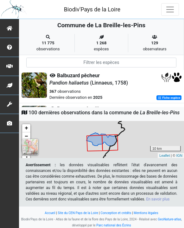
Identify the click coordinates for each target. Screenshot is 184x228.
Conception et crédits (116, 213)
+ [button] (26, 128)
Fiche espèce (169, 97)
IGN (179, 155)
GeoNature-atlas (169, 219)
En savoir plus (157, 199)
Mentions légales (146, 213)
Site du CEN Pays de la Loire (78, 213)
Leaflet (164, 155)
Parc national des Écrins (113, 225)
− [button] (26, 136)
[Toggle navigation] (170, 9)
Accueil (50, 213)
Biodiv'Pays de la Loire (92, 9)
